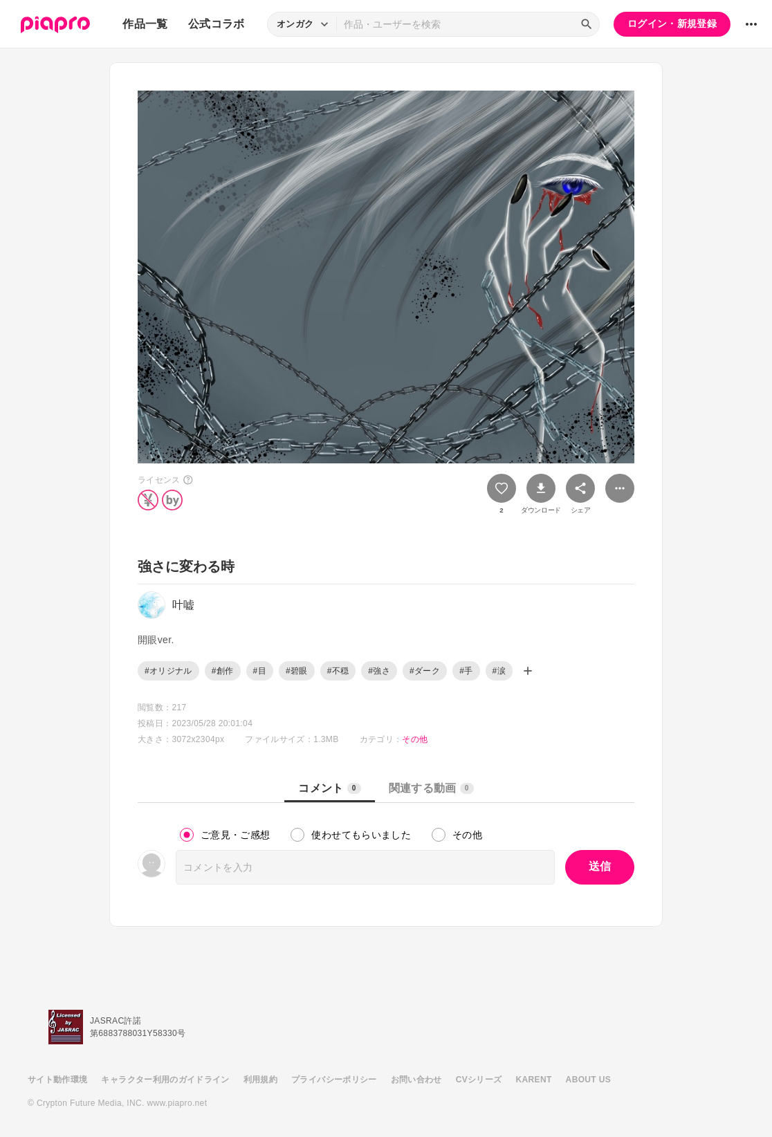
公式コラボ (216, 24)
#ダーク (425, 671)
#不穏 (338, 671)
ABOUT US (588, 1079)
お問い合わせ (416, 1079)
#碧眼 (297, 671)
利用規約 (260, 1079)
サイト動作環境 (57, 1079)
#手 (465, 671)
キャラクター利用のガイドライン (165, 1079)
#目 (259, 671)
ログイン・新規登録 (672, 23)
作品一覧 (144, 24)
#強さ (379, 671)
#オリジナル (168, 671)
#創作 (223, 671)
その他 (415, 739)
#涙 (499, 671)
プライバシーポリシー (334, 1079)
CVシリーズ (479, 1079)
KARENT (534, 1079)
